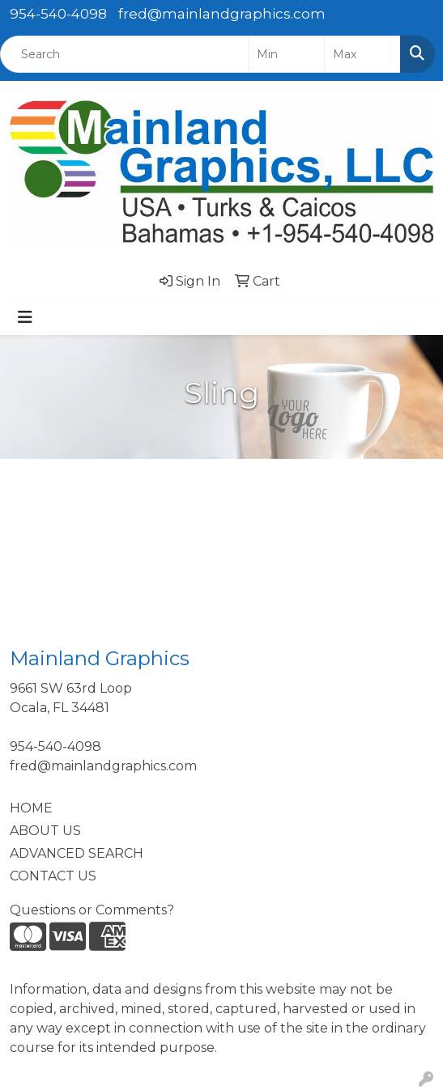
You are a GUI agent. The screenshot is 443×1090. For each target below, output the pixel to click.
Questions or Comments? (92, 910)
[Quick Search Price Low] (286, 54)
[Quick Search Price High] (362, 54)
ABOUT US (45, 830)
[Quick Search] (124, 54)
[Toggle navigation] (25, 317)
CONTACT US (53, 876)
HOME (31, 808)
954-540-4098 (58, 14)
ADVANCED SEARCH (76, 853)
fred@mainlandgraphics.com (222, 14)
